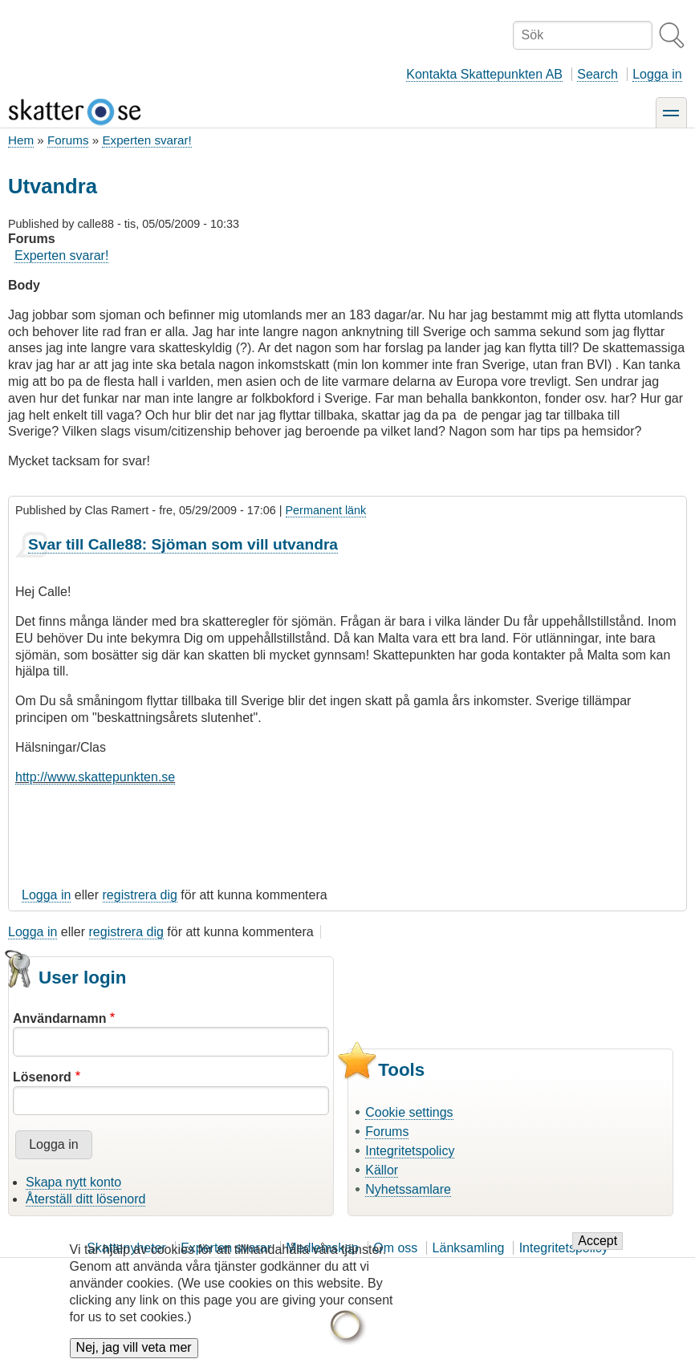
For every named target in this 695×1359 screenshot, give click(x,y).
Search (597, 74)
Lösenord (42, 1077)
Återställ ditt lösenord (85, 1199)
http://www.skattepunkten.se (95, 777)
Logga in (656, 74)
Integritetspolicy (409, 1151)
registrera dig (140, 895)
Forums (67, 140)
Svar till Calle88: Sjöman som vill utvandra (183, 544)
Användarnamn (59, 1018)
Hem (21, 140)
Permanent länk (326, 510)
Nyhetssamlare (408, 1189)
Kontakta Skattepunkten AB (484, 74)
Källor (381, 1170)
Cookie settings (409, 1112)
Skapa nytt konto (73, 1182)
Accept (597, 1252)
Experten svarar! (146, 140)
